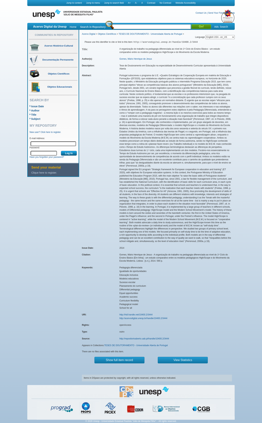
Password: (35, 147)
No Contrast (165, 3)
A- (136, 3)
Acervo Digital (88, 34)
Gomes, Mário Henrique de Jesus (135, 59)
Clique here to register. (44, 172)
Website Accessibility (185, 3)
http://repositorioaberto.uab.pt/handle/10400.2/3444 (144, 338)
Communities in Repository (54, 34)
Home (73, 26)
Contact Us (201, 13)
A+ (129, 3)
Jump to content (74, 3)
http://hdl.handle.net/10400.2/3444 (135, 314)
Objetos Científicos (107, 34)
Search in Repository (93, 26)
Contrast (151, 3)
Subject (35, 118)
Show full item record (119, 360)
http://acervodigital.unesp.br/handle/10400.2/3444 (143, 318)
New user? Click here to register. (45, 132)
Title (33, 114)
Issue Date (37, 106)
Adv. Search (221, 26)
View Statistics (183, 360)
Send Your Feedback (218, 13)
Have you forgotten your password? (47, 157)
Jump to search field (114, 3)
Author (35, 110)
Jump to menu (93, 3)
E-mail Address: (37, 138)
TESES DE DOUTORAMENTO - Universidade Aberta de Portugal (150, 34)
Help (232, 13)
